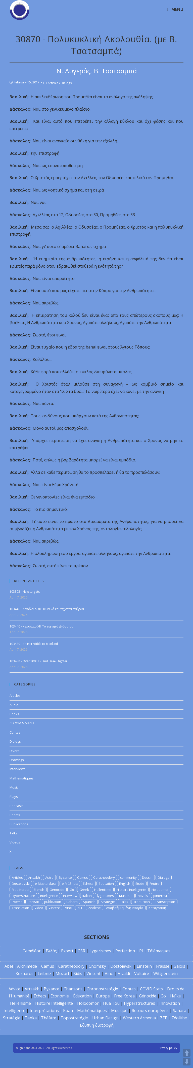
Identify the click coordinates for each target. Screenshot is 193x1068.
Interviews (17, 769)
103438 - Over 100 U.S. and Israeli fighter (38, 661)
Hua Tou (111, 1003)
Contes (15, 732)
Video (38, 907)
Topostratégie (74, 1018)
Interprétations (44, 1010)
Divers (14, 750)
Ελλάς (51, 951)
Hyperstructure (23, 895)
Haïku (175, 996)
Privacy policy (168, 1048)
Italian (87, 895)
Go (72, 889)
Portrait (33, 901)
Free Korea (20, 889)
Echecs (88, 883)
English (124, 883)
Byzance (65, 877)
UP (186, 1053)
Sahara (72, 901)
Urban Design (105, 1018)
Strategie (108, 901)
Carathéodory (71, 966)
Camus (82, 877)
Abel (9, 966)
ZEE (80, 907)
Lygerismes (100, 951)
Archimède (27, 966)
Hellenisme (102, 889)
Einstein (144, 966)
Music (14, 787)
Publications (19, 824)
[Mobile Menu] (175, 9)
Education (106, 883)
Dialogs (66, 83)
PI (141, 951)
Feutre (154, 883)
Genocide (57, 889)
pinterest (160, 895)
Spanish (89, 901)
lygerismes (105, 895)
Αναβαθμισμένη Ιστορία (124, 907)
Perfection (125, 951)
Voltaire (141, 973)
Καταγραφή (157, 907)
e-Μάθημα (70, 883)
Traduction (141, 901)
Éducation (82, 996)
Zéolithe (179, 1018)
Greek (84, 889)
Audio (14, 705)
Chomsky (97, 966)
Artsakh (34, 877)
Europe (103, 996)
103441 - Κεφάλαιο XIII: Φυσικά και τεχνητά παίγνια (47, 609)
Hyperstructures (139, 1003)
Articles (53, 83)
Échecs (40, 996)
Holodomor (160, 889)
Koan (68, 1010)
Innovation (169, 1003)
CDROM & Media (22, 723)
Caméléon (32, 951)
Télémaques (158, 951)
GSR (81, 951)
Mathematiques (22, 778)
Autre (49, 877)
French (39, 889)
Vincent (54, 907)
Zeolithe (94, 907)
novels (143, 895)
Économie (60, 996)
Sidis (78, 973)
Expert (67, 951)
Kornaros (24, 973)
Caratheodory (104, 877)
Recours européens (150, 1010)
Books (14, 714)
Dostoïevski (121, 966)
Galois (179, 966)
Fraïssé (162, 966)
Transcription (165, 901)
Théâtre (48, 1018)
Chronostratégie (102, 989)
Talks (14, 833)
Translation (20, 907)
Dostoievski (21, 883)
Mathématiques (92, 1010)
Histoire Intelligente (131, 889)
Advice (14, 989)
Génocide (147, 996)
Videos (15, 842)
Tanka (31, 1018)
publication (52, 901)
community (128, 877)
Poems (15, 814)
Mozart (62, 973)
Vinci (68, 907)
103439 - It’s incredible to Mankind (34, 644)
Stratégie (11, 1018)
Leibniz (44, 973)
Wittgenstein (165, 973)
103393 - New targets (25, 591)
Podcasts (17, 805)
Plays (14, 796)
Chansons (73, 989)
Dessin (147, 877)
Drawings (17, 760)
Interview (70, 895)
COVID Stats (151, 989)
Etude (139, 883)
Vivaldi (124, 973)
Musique (125, 895)
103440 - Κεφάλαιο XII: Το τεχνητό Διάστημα (41, 626)
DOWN (186, 1061)
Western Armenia (139, 1018)
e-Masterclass (46, 883)
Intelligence (49, 895)
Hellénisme (20, 1003)
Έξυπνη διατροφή (97, 1025)
